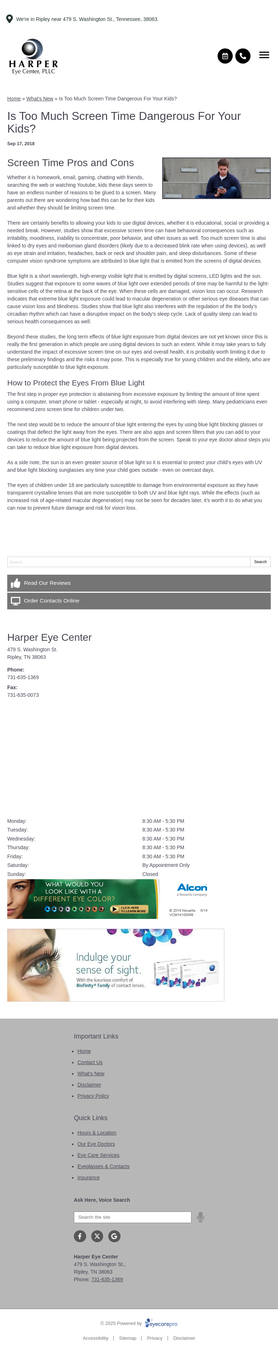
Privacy (155, 1338)
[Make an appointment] (225, 56)
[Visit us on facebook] (80, 1236)
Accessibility (96, 1338)
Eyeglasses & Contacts (103, 1166)
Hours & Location (96, 1133)
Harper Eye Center (49, 637)
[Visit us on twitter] (97, 1236)
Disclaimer (89, 1085)
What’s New (90, 1073)
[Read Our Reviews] (139, 583)
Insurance (88, 1177)
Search (260, 562)
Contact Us (89, 1062)
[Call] (242, 56)
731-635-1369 (23, 677)
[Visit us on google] (114, 1236)
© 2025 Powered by (139, 1323)
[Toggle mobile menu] (264, 54)
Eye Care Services (98, 1155)
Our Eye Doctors (96, 1144)
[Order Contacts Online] (139, 601)
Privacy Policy (93, 1096)
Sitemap (127, 1338)
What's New (39, 99)
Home (14, 99)
